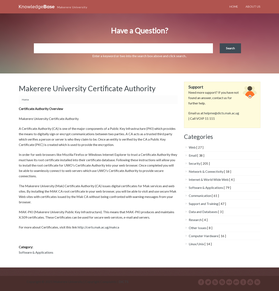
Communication (200, 196)
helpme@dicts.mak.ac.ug (221, 113)
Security (194, 163)
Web (192, 147)
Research (195, 220)
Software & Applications (36, 252)
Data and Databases (203, 212)
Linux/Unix (196, 244)
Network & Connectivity (206, 171)
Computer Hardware (203, 236)
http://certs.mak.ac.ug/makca (98, 227)
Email (193, 155)
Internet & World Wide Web (209, 179)
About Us (253, 6)
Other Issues (198, 228)
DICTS (123, 282)
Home (233, 6)
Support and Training (203, 204)
